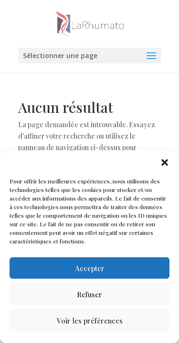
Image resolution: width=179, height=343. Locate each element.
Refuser (89, 294)
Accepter (90, 268)
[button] (164, 162)
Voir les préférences (90, 320)
